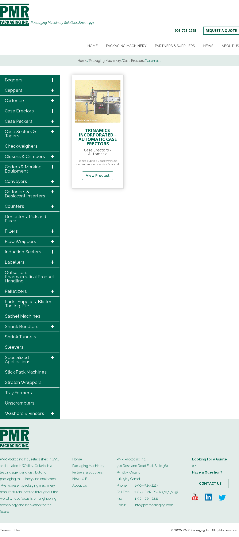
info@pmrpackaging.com (154, 505)
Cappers (30, 90)
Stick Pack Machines (26, 372)
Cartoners (30, 101)
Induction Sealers (30, 252)
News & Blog (82, 479)
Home (92, 46)
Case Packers (30, 121)
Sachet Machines (22, 316)
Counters (30, 206)
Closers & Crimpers (30, 156)
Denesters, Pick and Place (25, 218)
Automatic (97, 153)
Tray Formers (18, 392)
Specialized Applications (30, 358)
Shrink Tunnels (20, 336)
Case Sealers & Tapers (30, 132)
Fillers (30, 231)
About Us (230, 46)
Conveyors (30, 181)
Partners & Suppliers (175, 46)
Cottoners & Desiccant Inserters (30, 192)
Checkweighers (21, 146)
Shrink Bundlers (30, 326)
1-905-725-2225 (146, 485)
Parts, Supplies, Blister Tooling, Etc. (28, 303)
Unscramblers (19, 403)
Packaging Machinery (126, 46)
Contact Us (210, 483)
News (208, 46)
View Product (97, 175)
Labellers (30, 262)
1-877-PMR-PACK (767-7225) (156, 492)
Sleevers (14, 347)
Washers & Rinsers (30, 413)
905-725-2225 (185, 30)
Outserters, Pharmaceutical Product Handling (29, 276)
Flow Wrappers (30, 241)
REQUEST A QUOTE (221, 30)
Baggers (30, 80)
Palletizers (30, 291)
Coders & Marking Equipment (30, 168)
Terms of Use (10, 530)
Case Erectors (30, 111)
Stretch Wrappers (23, 382)
